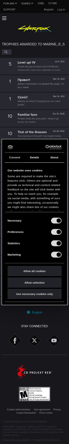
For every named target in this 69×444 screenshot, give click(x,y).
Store (52, 3)
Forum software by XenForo (31, 440)
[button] (4, 18)
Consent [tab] (14, 157)
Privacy (57, 409)
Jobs (40, 3)
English (34, 312)
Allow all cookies (34, 271)
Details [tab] (34, 157)
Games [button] (26, 3)
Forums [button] (8, 3)
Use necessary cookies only (34, 294)
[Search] (6, 52)
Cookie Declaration (26, 412)
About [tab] (54, 157)
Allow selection (34, 282)
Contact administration (18, 409)
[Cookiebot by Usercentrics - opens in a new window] (46, 147)
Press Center (46, 412)
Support (9, 9)
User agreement (42, 409)
